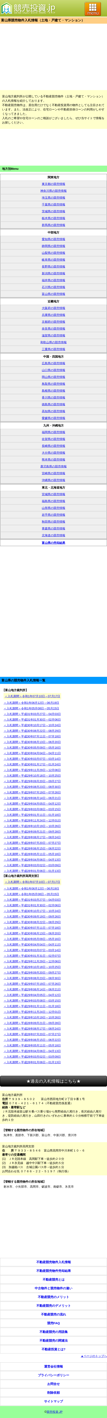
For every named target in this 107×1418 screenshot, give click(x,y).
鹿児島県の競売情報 (53, 466)
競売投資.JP (54, 1411)
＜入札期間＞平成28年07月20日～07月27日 (32, 843)
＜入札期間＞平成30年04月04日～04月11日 (32, 753)
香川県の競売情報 (53, 397)
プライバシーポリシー (53, 1375)
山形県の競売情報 (53, 508)
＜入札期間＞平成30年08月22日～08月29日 (32, 730)
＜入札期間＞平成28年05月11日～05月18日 (32, 854)
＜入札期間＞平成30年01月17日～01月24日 (32, 764)
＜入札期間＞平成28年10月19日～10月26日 (32, 826)
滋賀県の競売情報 (53, 335)
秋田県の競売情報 (53, 521)
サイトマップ (53, 1401)
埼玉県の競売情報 (53, 197)
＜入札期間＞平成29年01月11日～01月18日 (32, 815)
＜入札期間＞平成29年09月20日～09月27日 (32, 781)
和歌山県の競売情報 (53, 342)
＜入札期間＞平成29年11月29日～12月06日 (32, 770)
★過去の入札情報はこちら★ (53, 1081)
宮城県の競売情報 (53, 494)
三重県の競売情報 (53, 349)
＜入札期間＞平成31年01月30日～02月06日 (32, 719)
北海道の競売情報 (53, 535)
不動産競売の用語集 (53, 1332)
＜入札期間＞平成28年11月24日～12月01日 (32, 820)
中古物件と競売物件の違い (53, 1288)
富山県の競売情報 (53, 294)
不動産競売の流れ (53, 1314)
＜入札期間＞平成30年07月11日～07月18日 (32, 736)
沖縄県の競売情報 (53, 480)
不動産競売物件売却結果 (53, 1271)
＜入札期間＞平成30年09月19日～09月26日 (32, 916)
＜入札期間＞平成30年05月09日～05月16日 (32, 747)
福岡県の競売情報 (53, 432)
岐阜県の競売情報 (53, 259)
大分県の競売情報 (53, 452)
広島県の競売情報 (53, 363)
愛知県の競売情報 (53, 239)
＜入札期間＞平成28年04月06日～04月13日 (32, 859)
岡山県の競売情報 (53, 377)
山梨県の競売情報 (53, 252)
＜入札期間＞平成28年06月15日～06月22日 (32, 848)
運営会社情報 (53, 1366)
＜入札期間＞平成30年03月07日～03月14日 (32, 758)
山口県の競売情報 (53, 370)
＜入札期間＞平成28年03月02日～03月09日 (32, 865)
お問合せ (53, 1384)
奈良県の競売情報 (53, 328)
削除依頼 (53, 1392)
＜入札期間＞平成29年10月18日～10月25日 (32, 775)
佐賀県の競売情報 (53, 439)
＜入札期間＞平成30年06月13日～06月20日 (32, 742)
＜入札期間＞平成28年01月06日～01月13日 (32, 871)
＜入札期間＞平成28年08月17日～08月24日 (32, 837)
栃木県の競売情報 (53, 218)
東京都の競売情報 (53, 184)
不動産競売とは (54, 1279)
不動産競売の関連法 (53, 1340)
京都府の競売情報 (53, 321)
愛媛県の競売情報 (53, 418)
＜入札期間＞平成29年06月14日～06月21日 (32, 798)
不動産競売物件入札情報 (53, 1262)
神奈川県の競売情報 (53, 190)
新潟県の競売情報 (53, 273)
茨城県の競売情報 (53, 211)
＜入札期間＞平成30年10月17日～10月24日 (32, 725)
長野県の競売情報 (53, 266)
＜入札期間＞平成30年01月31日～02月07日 (32, 955)
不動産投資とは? (53, 1349)
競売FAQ (53, 1323)
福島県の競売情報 (53, 501)
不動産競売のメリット (53, 1297)
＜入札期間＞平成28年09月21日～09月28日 (32, 831)
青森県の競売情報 (53, 528)
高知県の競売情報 (53, 411)
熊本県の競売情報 (53, 459)
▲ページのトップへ (94, 1356)
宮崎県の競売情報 (53, 473)
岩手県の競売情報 (53, 514)
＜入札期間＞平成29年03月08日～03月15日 (32, 809)
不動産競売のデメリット (53, 1305)
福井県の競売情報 (53, 280)
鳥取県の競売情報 (53, 383)
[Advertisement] (53, 57)
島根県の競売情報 (53, 390)
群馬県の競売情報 (53, 225)
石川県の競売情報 (53, 287)
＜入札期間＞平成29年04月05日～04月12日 (32, 803)
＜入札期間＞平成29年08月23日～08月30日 (32, 786)
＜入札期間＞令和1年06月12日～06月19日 (31, 702)
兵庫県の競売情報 (53, 315)
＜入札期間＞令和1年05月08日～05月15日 (31, 708)
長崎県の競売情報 (53, 445)
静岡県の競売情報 (53, 246)
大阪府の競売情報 (53, 308)
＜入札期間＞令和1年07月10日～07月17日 (32, 696)
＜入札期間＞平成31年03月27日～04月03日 (32, 714)
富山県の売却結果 (53, 542)
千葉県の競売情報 (53, 204)
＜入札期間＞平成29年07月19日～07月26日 (32, 792)
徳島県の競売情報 (53, 404)
